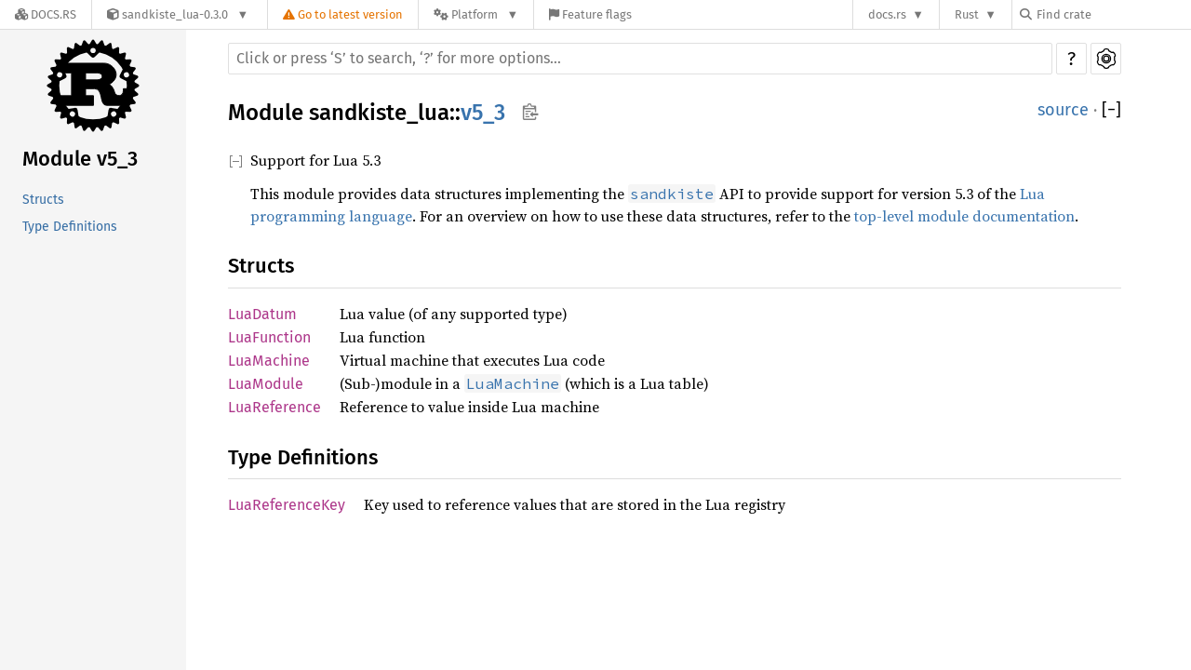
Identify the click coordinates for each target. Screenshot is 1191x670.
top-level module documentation (964, 216)
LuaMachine (269, 360)
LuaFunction (269, 337)
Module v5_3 (80, 158)
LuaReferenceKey (286, 505)
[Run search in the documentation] (640, 58)
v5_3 (483, 113)
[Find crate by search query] (1113, 14)
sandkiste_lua (379, 113)
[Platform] (476, 14)
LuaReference (274, 407)
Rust (967, 14)
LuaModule (265, 384)
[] (1111, 110)
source (1063, 110)
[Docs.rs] (45, 14)
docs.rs (887, 14)
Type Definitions (69, 226)
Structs (43, 200)
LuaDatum (262, 314)
